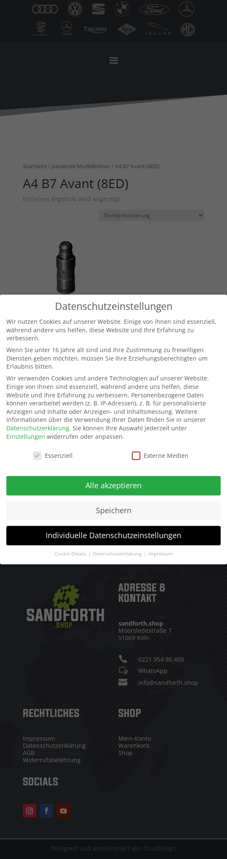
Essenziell (53, 451)
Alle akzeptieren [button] (113, 481)
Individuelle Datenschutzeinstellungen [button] (113, 531)
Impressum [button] (160, 549)
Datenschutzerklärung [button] (118, 549)
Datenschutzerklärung (37, 423)
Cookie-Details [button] (71, 549)
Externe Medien (160, 451)
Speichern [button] (113, 506)
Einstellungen (25, 432)
